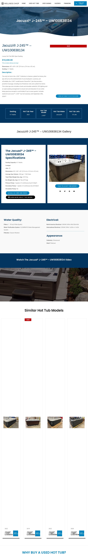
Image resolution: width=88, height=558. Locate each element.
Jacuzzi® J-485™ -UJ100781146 (75, 533)
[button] (60, 191)
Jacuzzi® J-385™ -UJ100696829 (31, 533)
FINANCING (67, 3)
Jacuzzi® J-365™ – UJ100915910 (53, 533)
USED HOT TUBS (34, 3)
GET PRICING (17, 533)
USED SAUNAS (46, 3)
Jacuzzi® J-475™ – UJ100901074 (9, 533)
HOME (24, 3)
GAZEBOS (58, 3)
